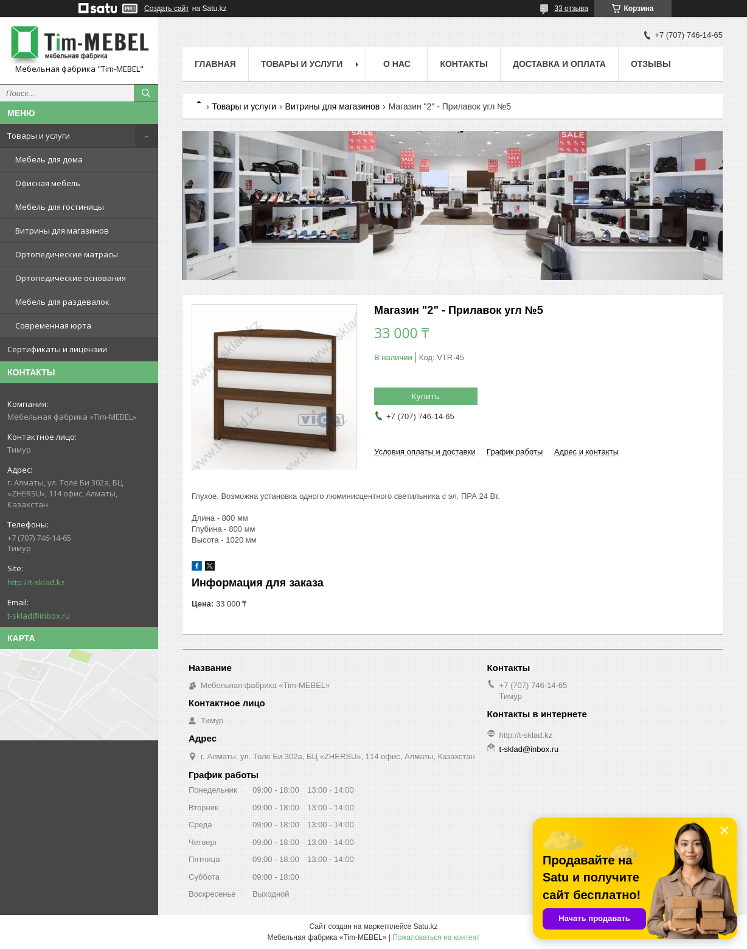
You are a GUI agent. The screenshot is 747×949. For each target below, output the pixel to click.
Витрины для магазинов (62, 230)
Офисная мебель (47, 183)
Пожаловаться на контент (435, 937)
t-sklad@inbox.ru (38, 615)
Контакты (463, 64)
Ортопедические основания (70, 278)
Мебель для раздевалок (62, 301)
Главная (215, 64)
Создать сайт (166, 8)
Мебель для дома (49, 159)
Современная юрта (53, 325)
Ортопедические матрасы (66, 254)
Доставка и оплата (559, 64)
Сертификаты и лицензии (57, 349)
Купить (426, 396)
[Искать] (146, 93)
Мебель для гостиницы (59, 206)
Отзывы (651, 64)
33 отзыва (571, 8)
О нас (397, 64)
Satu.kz (425, 926)
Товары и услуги (38, 135)
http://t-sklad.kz (36, 582)
